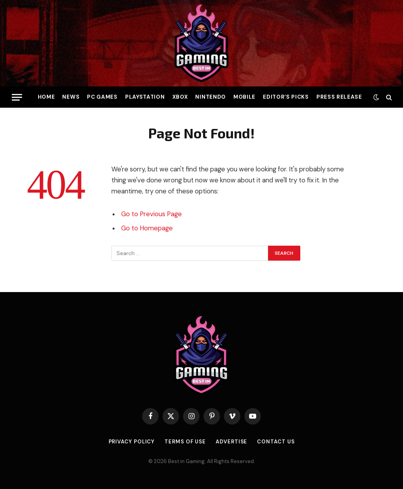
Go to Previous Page (151, 214)
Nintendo (210, 97)
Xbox (180, 97)
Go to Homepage (147, 228)
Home (46, 97)
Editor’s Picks (286, 97)
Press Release (339, 97)
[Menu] (17, 97)
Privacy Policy (132, 441)
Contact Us (275, 441)
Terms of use (185, 441)
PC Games (102, 97)
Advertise (231, 441)
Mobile (244, 97)
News (70, 97)
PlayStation (145, 97)
